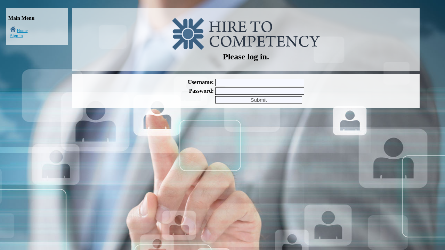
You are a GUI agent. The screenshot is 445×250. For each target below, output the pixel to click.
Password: (201, 91)
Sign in (16, 35)
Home (22, 30)
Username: (201, 82)
